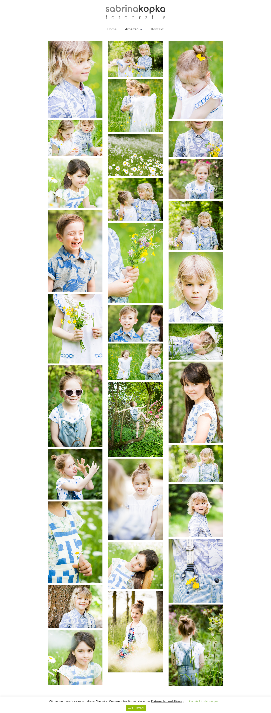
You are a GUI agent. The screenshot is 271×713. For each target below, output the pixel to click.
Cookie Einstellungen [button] (203, 701)
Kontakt (157, 29)
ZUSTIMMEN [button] (136, 707)
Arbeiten (134, 29)
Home (111, 29)
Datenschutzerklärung (167, 701)
